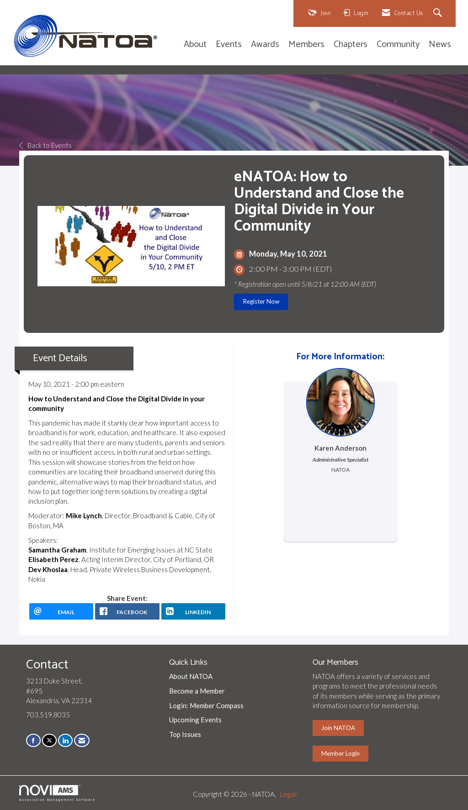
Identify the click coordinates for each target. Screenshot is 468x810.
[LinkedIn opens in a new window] (193, 611)
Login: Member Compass (206, 705)
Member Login (340, 753)
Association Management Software (57, 793)
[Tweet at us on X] (49, 740)
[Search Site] (439, 13)
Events (229, 45)
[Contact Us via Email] (82, 740)
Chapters (350, 45)
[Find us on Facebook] (33, 740)
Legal (288, 794)
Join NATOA (338, 727)
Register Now (261, 301)
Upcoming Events (195, 719)
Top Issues (185, 734)
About (195, 45)
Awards (265, 45)
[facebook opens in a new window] (127, 611)
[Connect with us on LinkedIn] (65, 740)
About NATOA (191, 676)
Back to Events (45, 145)
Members (306, 45)
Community (398, 45)
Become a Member (197, 691)
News (440, 45)
